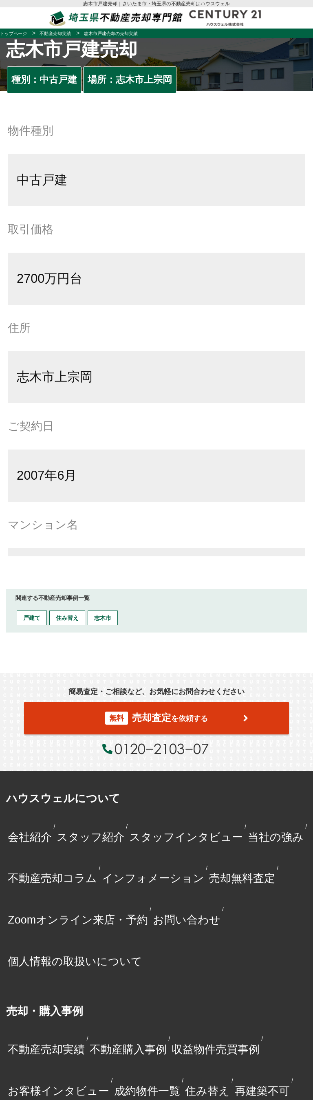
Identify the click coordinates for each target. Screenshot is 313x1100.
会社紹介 (30, 837)
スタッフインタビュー (186, 837)
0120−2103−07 (162, 748)
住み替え (67, 618)
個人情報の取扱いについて (75, 961)
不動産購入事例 (128, 1049)
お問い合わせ (186, 920)
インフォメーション (153, 878)
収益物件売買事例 (216, 1049)
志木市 (102, 618)
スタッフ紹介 (90, 837)
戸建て (31, 618)
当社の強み (276, 837)
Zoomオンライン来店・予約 (78, 920)
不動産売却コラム (52, 878)
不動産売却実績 (46, 1049)
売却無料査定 (242, 878)
